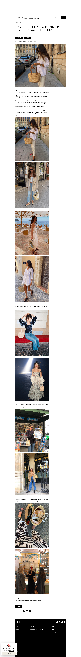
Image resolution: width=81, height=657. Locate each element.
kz (55, 17)
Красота (17, 632)
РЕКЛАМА (53, 629)
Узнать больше (11, 651)
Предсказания (36, 18)
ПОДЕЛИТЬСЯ (19, 37)
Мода (16, 626)
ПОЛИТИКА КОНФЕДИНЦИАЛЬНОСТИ (37, 632)
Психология (18, 645)
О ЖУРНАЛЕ (32, 626)
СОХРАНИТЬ (27, 37)
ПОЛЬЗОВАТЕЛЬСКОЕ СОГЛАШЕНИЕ (36, 629)
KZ (52, 632)
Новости (17, 629)
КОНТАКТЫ (54, 626)
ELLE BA (25, 16)
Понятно (9, 653)
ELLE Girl (31, 18)
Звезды (16, 638)
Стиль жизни (18, 642)
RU (55, 632)
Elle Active (26, 18)
